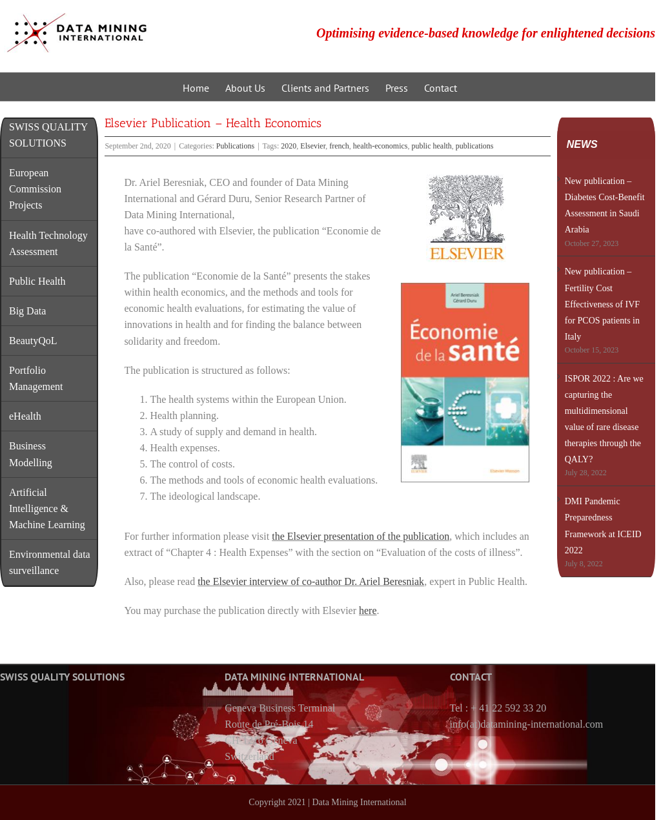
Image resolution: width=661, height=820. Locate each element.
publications (475, 145)
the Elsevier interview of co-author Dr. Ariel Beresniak (311, 581)
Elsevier (312, 145)
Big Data (27, 310)
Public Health (37, 281)
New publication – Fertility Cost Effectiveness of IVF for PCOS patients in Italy (602, 304)
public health (432, 145)
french (339, 145)
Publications (235, 145)
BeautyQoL (33, 340)
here (368, 610)
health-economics (380, 145)
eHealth (25, 416)
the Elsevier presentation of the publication (360, 536)
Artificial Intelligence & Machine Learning (47, 508)
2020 (288, 145)
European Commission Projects (35, 188)
